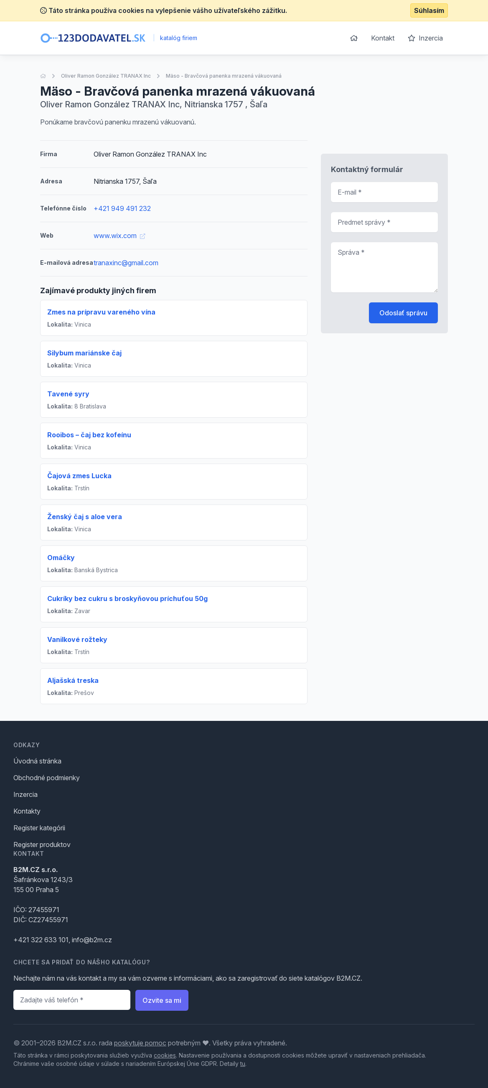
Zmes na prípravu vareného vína (101, 312)
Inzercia (425, 38)
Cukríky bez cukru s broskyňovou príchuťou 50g (127, 598)
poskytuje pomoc (140, 1043)
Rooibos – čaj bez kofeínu (89, 435)
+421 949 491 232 (122, 208)
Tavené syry (68, 394)
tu (242, 1063)
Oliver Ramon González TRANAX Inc (106, 76)
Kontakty (27, 811)
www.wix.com (119, 235)
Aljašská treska (73, 680)
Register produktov (42, 844)
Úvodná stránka (37, 761)
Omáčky (61, 557)
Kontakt (382, 38)
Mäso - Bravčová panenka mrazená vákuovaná (224, 76)
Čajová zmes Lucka (79, 476)
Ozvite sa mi (161, 1000)
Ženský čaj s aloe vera (84, 516)
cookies (165, 1055)
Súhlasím (429, 10)
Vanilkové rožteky (77, 639)
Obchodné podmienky (46, 778)
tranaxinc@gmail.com (126, 263)
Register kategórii (39, 828)
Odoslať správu (403, 313)
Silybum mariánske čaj (84, 353)
